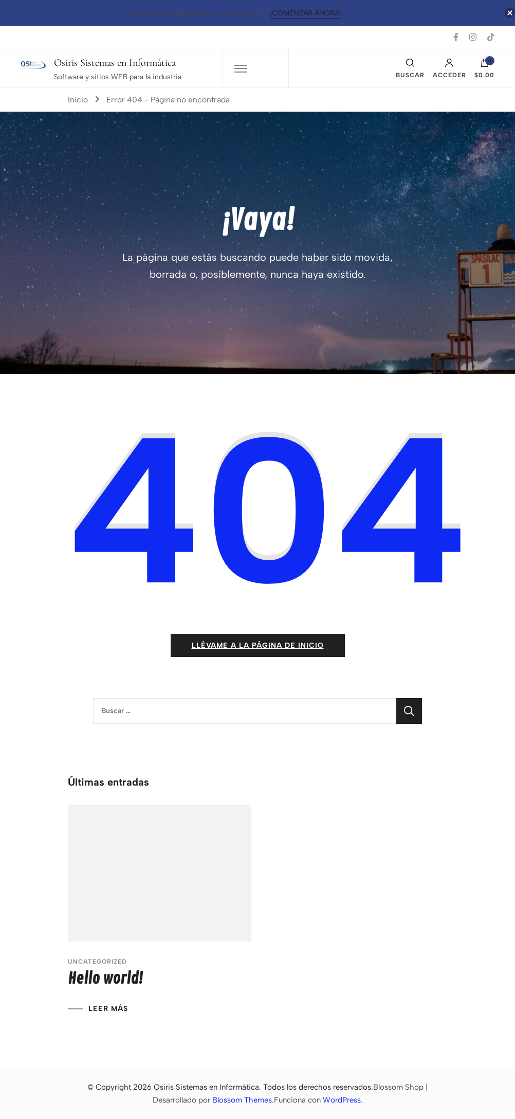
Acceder (449, 68)
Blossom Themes (242, 1100)
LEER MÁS (108, 1009)
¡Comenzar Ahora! (305, 13)
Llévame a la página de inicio (258, 645)
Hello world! (105, 978)
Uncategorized (97, 961)
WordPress (342, 1100)
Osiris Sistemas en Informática (115, 63)
